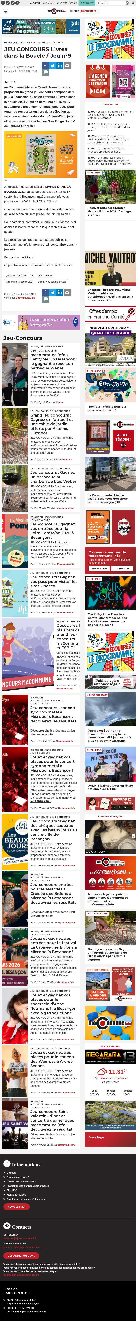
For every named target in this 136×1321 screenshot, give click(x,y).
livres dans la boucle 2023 (20, 281)
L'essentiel (111, 104)
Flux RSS (12, 1190)
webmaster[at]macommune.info (21, 1275)
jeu (32, 275)
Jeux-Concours (52, 42)
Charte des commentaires (21, 1181)
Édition (74, 11)
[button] (127, 3)
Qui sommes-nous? (18, 1177)
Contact (11, 1172)
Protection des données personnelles (28, 1186)
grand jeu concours (16, 275)
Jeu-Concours (30, 42)
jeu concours (45, 275)
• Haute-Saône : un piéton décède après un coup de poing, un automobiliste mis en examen (109, 139)
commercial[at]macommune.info (21, 1247)
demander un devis (21, 1255)
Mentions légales (16, 1194)
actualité (36, 700)
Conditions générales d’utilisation (26, 1199)
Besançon (11, 42)
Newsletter (16, 1206)
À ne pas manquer (110, 816)
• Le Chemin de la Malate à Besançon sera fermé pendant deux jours (109, 127)
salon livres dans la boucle (52, 281)
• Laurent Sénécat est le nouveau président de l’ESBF (106, 150)
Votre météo (110, 1046)
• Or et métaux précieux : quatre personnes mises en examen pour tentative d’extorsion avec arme (109, 160)
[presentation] (87, 836)
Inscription (99, 568)
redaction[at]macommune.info (20, 1238)
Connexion (122, 568)
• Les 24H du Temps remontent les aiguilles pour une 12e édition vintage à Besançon (110, 114)
